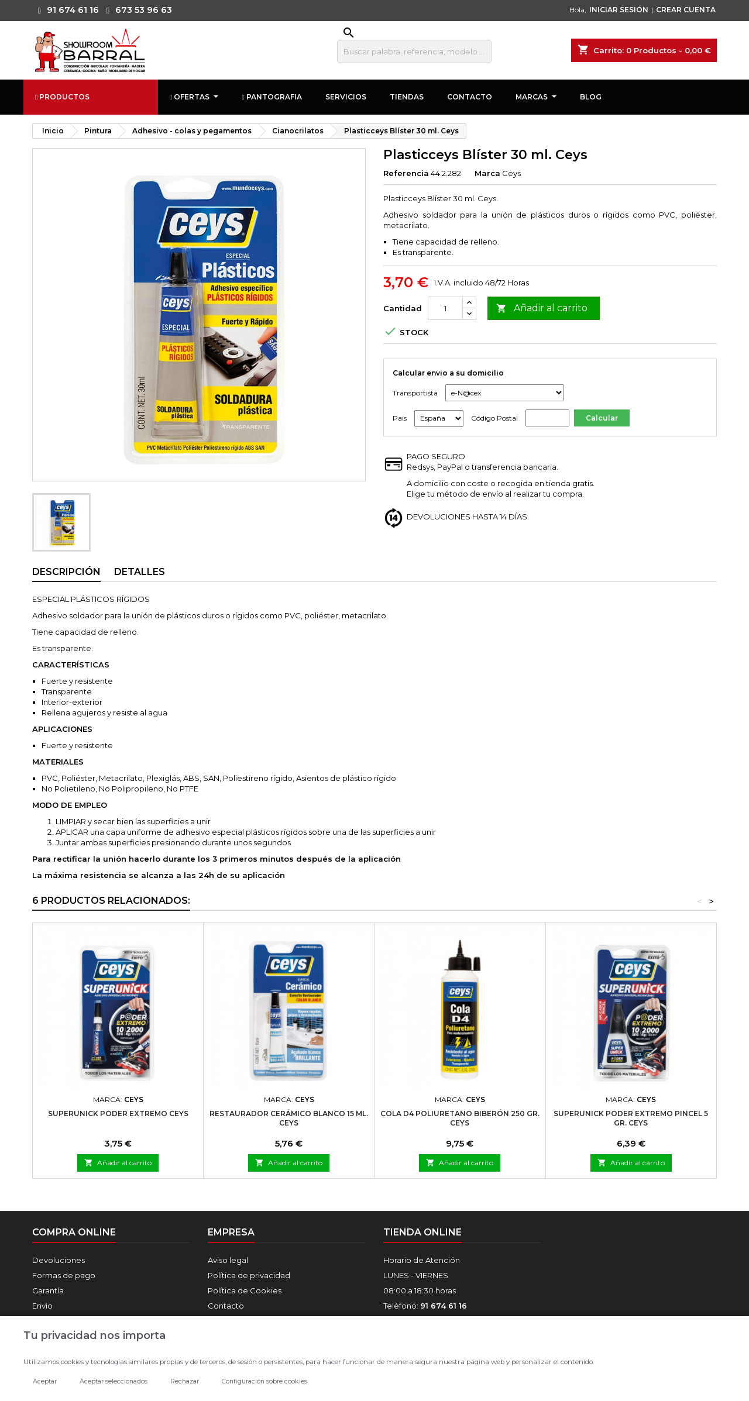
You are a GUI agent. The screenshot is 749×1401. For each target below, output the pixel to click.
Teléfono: (425, 1305)
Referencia (406, 173)
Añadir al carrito (541, 308)
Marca (487, 173)
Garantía (48, 1290)
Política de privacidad (249, 1275)
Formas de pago (63, 1275)
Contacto (226, 1305)
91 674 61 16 (65, 10)
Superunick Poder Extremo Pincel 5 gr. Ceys (631, 1118)
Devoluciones (58, 1260)
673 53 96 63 (136, 10)
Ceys (511, 173)
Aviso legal (228, 1260)
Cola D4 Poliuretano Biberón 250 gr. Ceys (460, 1118)
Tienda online (422, 1232)
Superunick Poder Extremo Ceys (118, 1113)
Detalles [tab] (139, 571)
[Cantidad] (445, 308)
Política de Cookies (244, 1290)
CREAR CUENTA (686, 9)
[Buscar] (414, 51)
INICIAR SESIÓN (618, 9)
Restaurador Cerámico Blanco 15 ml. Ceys (288, 1118)
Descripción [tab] (66, 571)
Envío (42, 1305)
